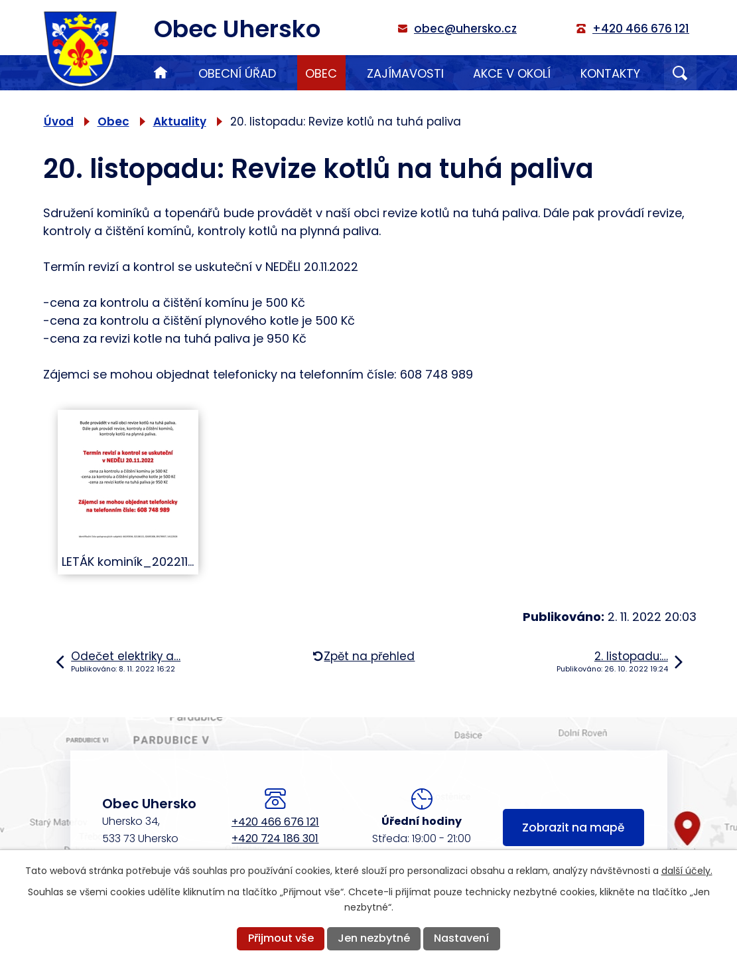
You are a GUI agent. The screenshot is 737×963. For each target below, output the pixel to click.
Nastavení (461, 938)
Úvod (160, 72)
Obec (321, 73)
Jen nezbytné (374, 938)
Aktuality (179, 122)
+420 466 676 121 (275, 822)
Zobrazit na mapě (573, 827)
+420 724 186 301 (275, 838)
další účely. (686, 870)
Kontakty (610, 73)
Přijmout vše (281, 938)
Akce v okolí (512, 73)
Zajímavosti (405, 73)
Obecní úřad (237, 73)
